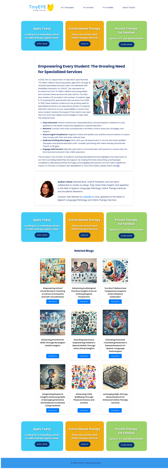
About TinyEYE (129, 7)
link (117, 165)
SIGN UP (84, 44)
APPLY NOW (42, 44)
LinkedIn (87, 196)
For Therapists (67, 7)
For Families (108, 7)
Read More (53, 302)
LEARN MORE (126, 44)
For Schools (88, 7)
